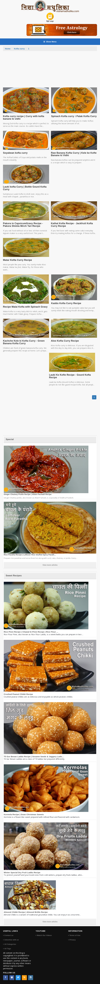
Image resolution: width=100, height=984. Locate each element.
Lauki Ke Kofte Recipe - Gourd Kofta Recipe (70, 376)
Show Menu (50, 41)
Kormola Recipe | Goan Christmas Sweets (24, 814)
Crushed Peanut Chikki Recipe (18, 694)
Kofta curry (19, 49)
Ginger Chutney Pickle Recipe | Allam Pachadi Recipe (28, 494)
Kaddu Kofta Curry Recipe (66, 303)
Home (8, 49)
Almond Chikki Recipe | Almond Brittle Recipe (26, 912)
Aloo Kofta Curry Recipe (65, 341)
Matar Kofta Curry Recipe (17, 260)
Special (10, 439)
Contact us (8, 935)
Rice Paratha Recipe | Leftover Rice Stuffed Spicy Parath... (30, 555)
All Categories (10, 944)
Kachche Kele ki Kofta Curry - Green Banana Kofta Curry (24, 342)
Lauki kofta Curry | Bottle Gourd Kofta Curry (24, 188)
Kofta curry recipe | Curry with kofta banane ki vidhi (23, 117)
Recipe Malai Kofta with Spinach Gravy (25, 306)
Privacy (72, 940)
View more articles (50, 565)
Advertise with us (11, 940)
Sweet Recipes (14, 575)
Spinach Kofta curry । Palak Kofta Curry (74, 116)
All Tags (7, 949)
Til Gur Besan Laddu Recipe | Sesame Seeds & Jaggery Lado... (34, 756)
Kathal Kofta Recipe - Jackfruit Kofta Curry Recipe (72, 224)
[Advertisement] (50, 70)
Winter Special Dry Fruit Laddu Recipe (22, 872)
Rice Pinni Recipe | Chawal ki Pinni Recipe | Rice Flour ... (31, 632)
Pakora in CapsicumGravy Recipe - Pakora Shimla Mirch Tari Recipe (23, 224)
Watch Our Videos (44, 935)
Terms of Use (74, 935)
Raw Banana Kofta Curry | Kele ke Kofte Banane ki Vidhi (73, 154)
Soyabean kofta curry (15, 153)
